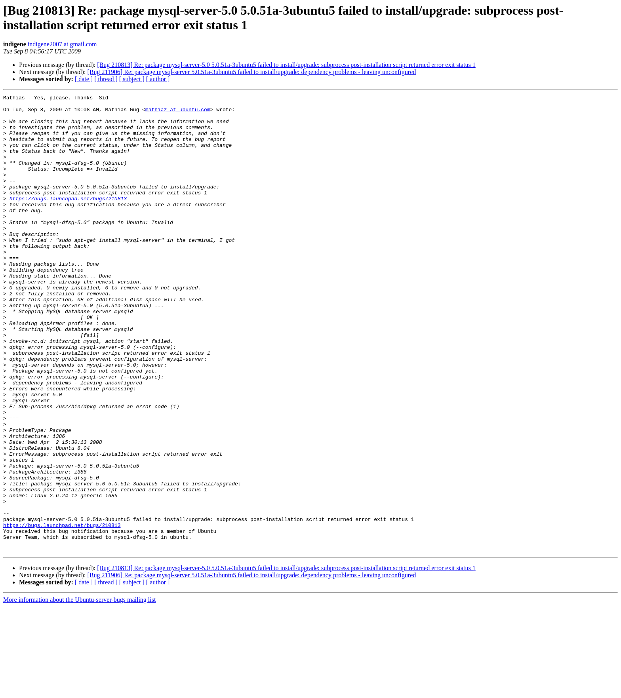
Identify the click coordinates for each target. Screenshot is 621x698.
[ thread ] (106, 79)
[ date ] (84, 79)
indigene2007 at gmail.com (62, 44)
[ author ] (158, 79)
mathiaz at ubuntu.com (177, 112)
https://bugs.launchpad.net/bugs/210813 (68, 219)
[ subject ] (132, 79)
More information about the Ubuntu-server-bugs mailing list (79, 691)
